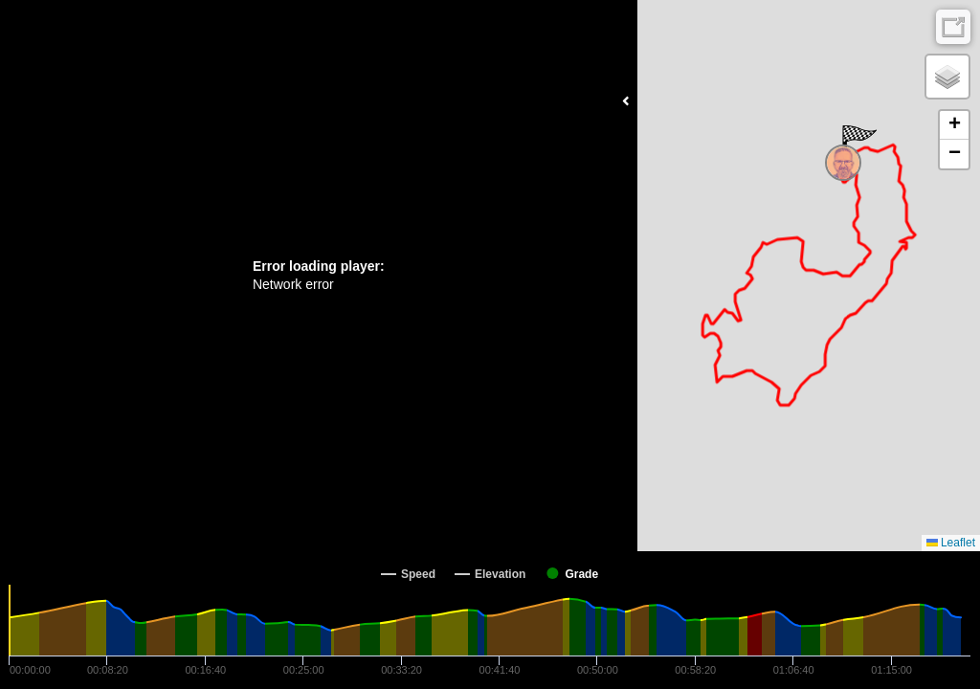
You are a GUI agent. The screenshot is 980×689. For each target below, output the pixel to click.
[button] (858, 144)
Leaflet (950, 542)
